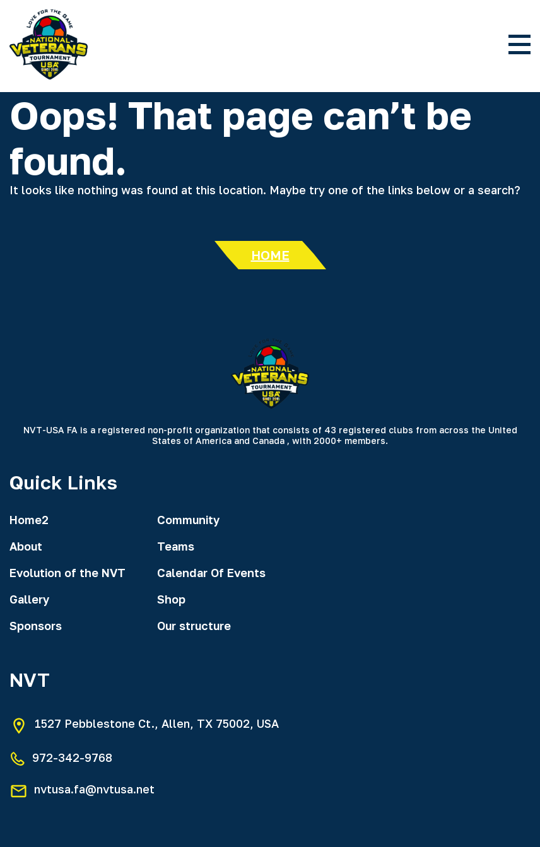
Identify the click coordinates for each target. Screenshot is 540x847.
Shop (171, 599)
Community (188, 520)
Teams (175, 546)
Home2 (29, 520)
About (25, 546)
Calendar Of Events (211, 573)
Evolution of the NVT (67, 573)
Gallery (29, 599)
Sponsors (35, 626)
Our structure (194, 626)
